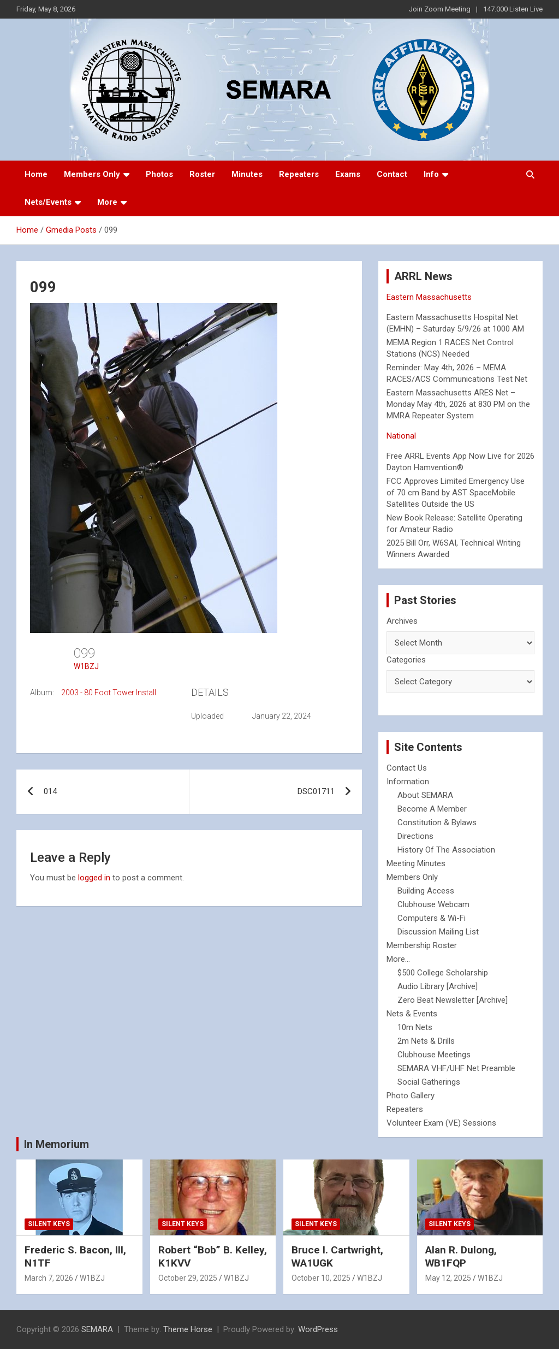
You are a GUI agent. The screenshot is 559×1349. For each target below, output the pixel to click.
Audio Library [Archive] (437, 986)
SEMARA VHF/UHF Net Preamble (456, 1068)
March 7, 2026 (49, 1278)
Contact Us (406, 768)
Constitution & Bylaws (437, 822)
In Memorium (56, 1144)
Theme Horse (187, 1329)
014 (50, 791)
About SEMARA (425, 795)
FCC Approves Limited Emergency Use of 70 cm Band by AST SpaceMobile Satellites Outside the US (455, 492)
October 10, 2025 (321, 1278)
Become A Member (432, 809)
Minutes (247, 174)
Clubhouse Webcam (433, 904)
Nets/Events (48, 202)
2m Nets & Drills (426, 1041)
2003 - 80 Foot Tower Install (108, 692)
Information (407, 781)
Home (36, 174)
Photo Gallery (410, 1095)
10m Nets (414, 1027)
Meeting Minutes (415, 863)
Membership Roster (421, 945)
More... (398, 959)
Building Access (425, 891)
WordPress (318, 1329)
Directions (415, 836)
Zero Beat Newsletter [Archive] (452, 1000)
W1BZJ (86, 666)
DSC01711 (316, 791)
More (107, 202)
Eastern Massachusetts (429, 297)
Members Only (92, 174)
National (401, 436)
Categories (406, 660)
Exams (347, 174)
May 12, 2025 (448, 1278)
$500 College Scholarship (442, 973)
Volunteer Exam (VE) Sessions (441, 1123)
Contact (392, 174)
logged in (94, 878)
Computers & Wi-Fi (431, 918)
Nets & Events (411, 1014)
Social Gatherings (428, 1082)
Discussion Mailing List (438, 932)
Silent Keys (49, 1224)
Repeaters (299, 174)
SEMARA (97, 1329)
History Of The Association (446, 850)
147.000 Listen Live (513, 9)
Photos (159, 174)
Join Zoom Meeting (440, 9)
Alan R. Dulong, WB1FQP (461, 1257)
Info (431, 174)
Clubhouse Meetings (434, 1055)
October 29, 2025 (187, 1278)
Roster (202, 174)
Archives (402, 621)
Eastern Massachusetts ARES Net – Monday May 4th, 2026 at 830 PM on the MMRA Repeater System (458, 404)
